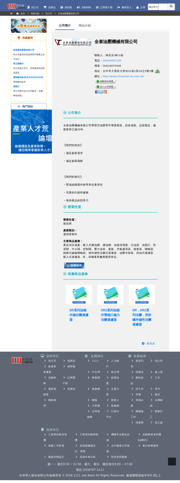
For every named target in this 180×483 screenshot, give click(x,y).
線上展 (156, 372)
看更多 (148, 343)
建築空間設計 (53, 456)
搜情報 (69, 366)
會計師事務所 (148, 445)
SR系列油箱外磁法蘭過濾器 (78, 314)
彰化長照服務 (116, 456)
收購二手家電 (53, 445)
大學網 (93, 405)
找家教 (137, 422)
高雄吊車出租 (85, 456)
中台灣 (93, 372)
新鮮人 (112, 400)
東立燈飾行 (18, 63)
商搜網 (93, 377)
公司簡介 (65, 25)
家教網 (112, 405)
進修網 (93, 388)
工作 (155, 377)
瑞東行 (16, 86)
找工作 (137, 388)
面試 (155, 394)
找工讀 (156, 422)
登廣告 (69, 388)
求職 (136, 394)
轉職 (92, 400)
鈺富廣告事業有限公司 (23, 50)
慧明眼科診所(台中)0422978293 (28, 77)
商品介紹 (85, 25)
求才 (155, 388)
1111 (92, 360)
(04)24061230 (112, 60)
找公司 (49, 360)
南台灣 (112, 372)
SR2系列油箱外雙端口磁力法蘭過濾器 (110, 314)
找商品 (69, 360)
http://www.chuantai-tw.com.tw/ (123, 76)
